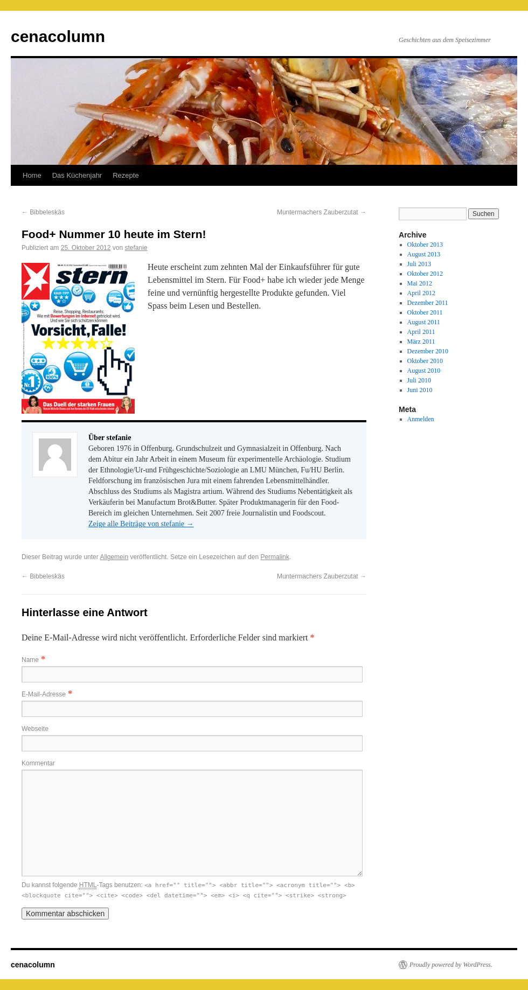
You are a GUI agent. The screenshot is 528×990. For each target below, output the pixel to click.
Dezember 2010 (427, 351)
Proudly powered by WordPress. (450, 964)
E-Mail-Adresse (44, 694)
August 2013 (424, 254)
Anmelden (420, 419)
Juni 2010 (420, 390)
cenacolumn (58, 36)
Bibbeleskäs (43, 212)
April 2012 (421, 293)
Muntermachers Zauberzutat (321, 212)
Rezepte (125, 175)
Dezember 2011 (427, 302)
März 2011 (421, 341)
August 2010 (424, 370)
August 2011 (423, 322)
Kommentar (38, 763)
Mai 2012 (419, 283)
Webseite (35, 729)
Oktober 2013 (425, 244)
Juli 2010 (419, 380)
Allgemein (114, 557)
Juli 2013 (419, 264)
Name (30, 660)
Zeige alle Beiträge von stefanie (141, 524)
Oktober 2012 (425, 273)
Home (32, 175)
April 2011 (421, 332)
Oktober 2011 (425, 312)
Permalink (274, 557)
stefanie (135, 248)
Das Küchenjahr (77, 175)
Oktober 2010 (425, 361)
